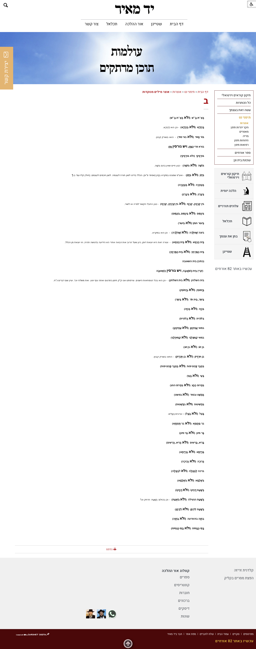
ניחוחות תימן (241, 140)
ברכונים (184, 600)
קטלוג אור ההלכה (176, 570)
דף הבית (176, 24)
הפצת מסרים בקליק (239, 578)
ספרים (185, 577)
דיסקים (184, 608)
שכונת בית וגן (242, 160)
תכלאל (111, 24)
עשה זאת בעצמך (240, 110)
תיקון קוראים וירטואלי (236, 95)
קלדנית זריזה (244, 570)
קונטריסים (182, 585)
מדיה (246, 136)
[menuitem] (176, 24)
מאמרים (244, 132)
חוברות (184, 592)
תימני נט (189, 92)
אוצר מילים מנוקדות (155, 92)
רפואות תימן (241, 145)
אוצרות (176, 92)
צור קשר (91, 24)
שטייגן (156, 24)
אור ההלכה (134, 24)
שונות (185, 616)
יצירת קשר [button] (6, 68)
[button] (6, 5)
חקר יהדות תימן (240, 127)
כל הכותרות (243, 102)
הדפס (109, 549)
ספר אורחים (243, 152)
